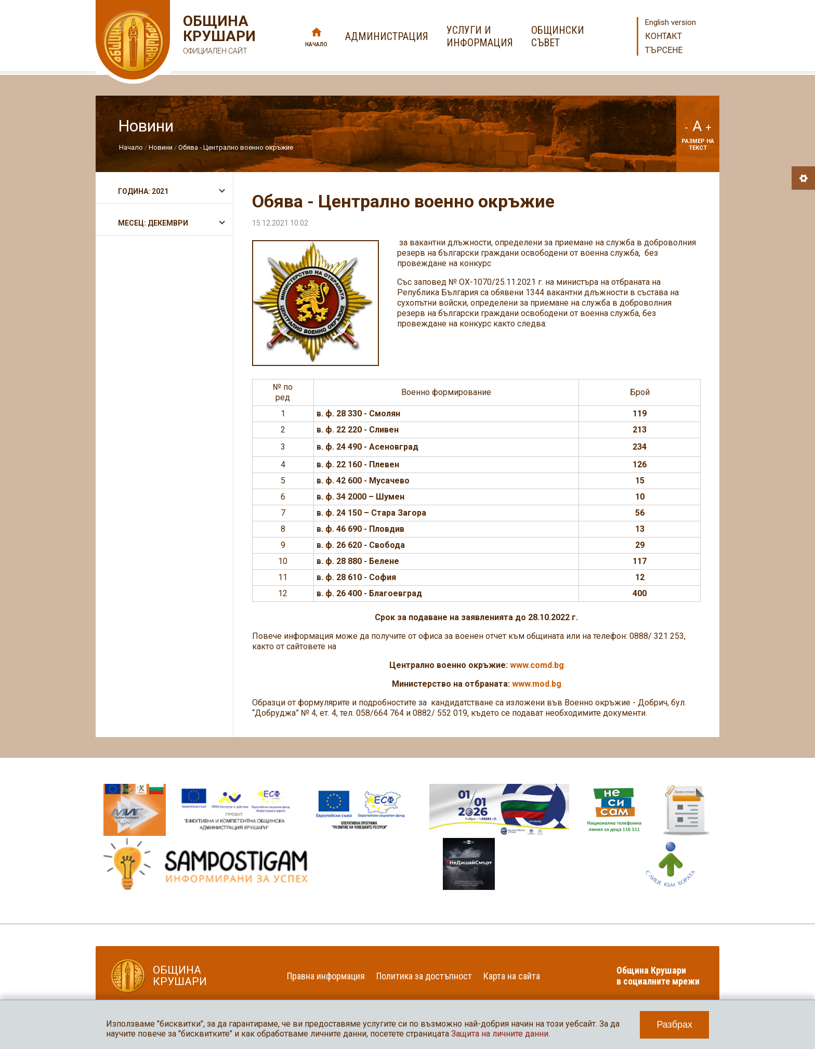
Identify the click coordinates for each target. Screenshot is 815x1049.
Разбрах (674, 1024)
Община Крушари (218, 36)
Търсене (663, 50)
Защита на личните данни (499, 1034)
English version (670, 22)
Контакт (663, 36)
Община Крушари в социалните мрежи (658, 976)
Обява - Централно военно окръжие (235, 147)
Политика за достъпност (424, 976)
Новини (161, 147)
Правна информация (326, 976)
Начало (316, 44)
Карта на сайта (511, 976)
